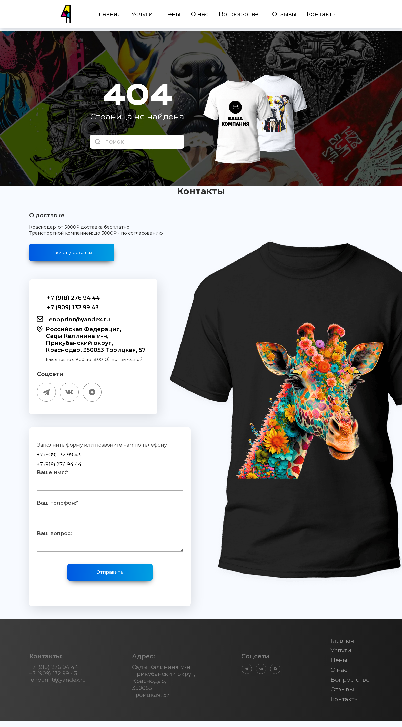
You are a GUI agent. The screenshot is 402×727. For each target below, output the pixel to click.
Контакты (322, 15)
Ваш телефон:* (57, 507)
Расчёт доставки (78, 254)
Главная (109, 15)
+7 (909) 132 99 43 (68, 309)
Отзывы (285, 15)
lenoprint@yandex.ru (73, 321)
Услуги (142, 15)
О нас (200, 15)
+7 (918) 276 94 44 (68, 300)
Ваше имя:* (52, 476)
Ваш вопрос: (54, 537)
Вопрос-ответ (240, 15)
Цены (172, 15)
